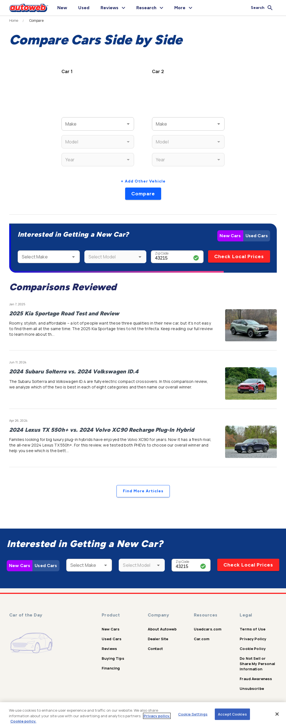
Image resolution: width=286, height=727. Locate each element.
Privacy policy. (157, 715)
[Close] (277, 714)
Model (70, 138)
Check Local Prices (239, 256)
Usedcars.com (208, 629)
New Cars (230, 235)
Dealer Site (158, 638)
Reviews (109, 648)
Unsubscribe (252, 688)
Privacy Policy (253, 638)
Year (68, 156)
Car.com (202, 638)
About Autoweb (162, 629)
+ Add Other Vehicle (143, 181)
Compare (143, 194)
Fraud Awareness (256, 678)
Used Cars (257, 235)
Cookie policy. (23, 721)
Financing (111, 668)
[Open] (128, 124)
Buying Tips (113, 658)
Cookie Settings (193, 713)
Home (13, 20)
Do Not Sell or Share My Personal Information (257, 663)
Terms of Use (252, 629)
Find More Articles (143, 491)
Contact (155, 648)
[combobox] (89, 124)
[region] (143, 714)
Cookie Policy (253, 648)
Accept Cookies (232, 713)
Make (69, 120)
